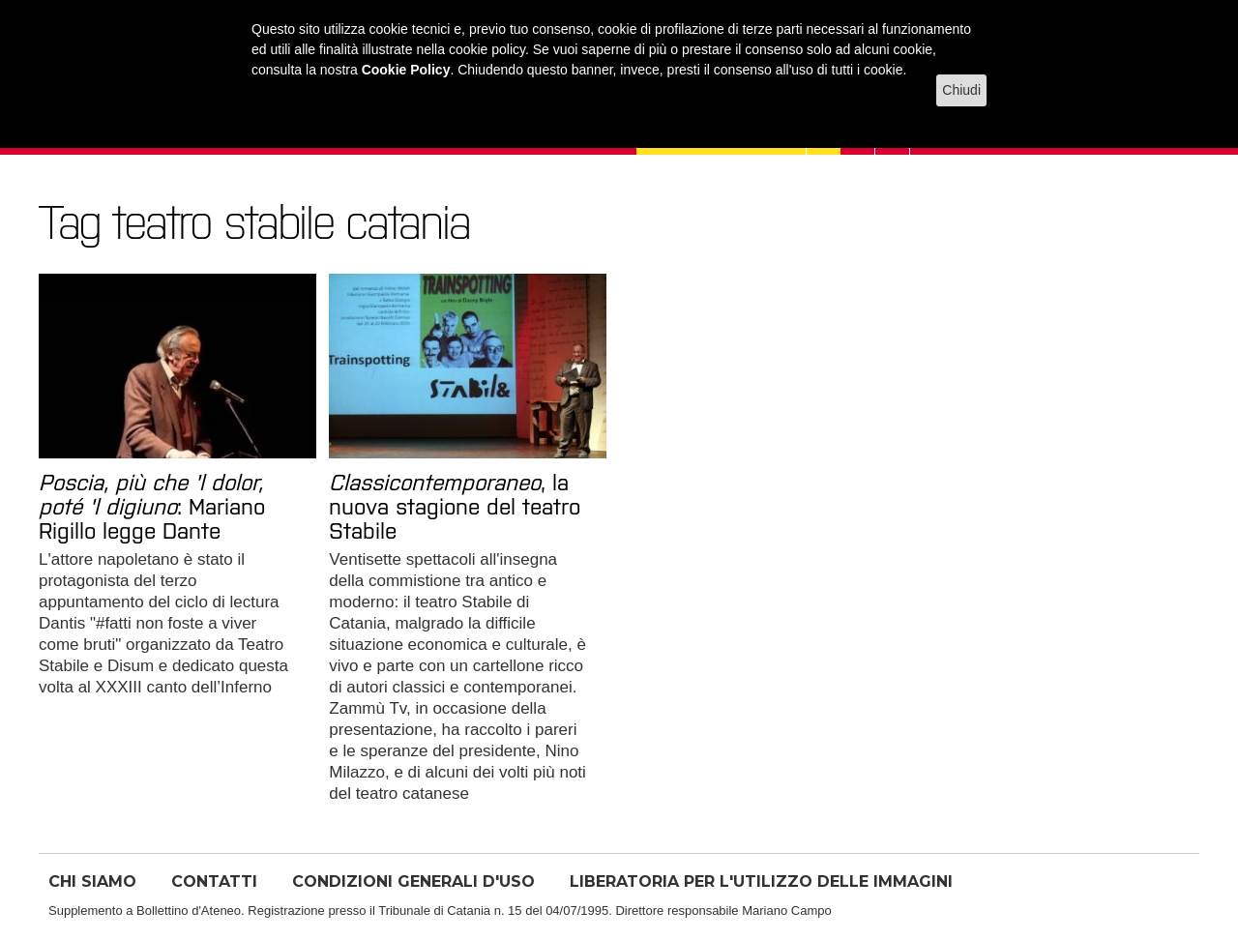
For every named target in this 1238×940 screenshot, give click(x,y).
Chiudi (961, 90)
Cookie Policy (406, 69)
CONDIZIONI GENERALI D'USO (413, 881)
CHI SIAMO (92, 881)
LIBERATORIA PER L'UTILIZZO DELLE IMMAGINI (761, 881)
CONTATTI (214, 881)
